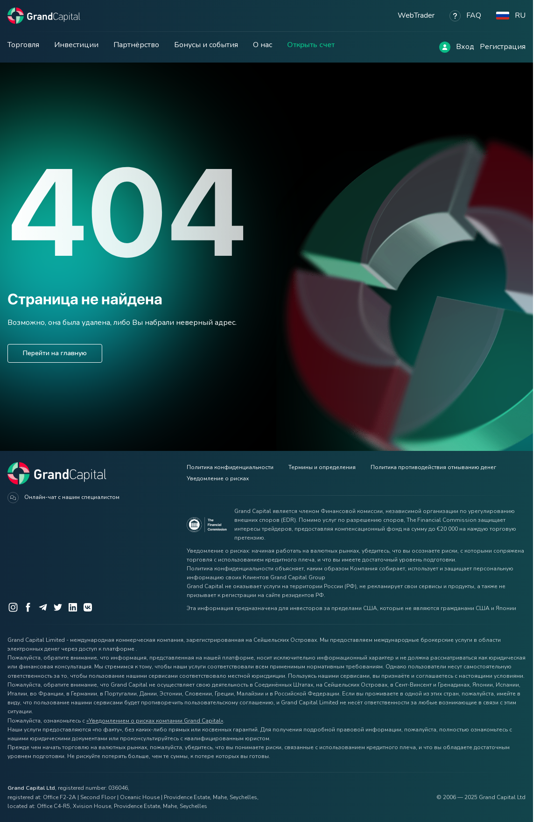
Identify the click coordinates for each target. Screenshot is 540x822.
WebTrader (416, 15)
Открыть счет (311, 45)
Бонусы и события (206, 45)
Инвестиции (76, 45)
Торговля (23, 45)
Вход (465, 47)
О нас (262, 45)
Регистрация (503, 47)
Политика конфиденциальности (230, 467)
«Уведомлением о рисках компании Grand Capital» (154, 720)
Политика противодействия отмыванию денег (433, 467)
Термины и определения (322, 467)
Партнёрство (136, 45)
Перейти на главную (55, 353)
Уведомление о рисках (218, 478)
